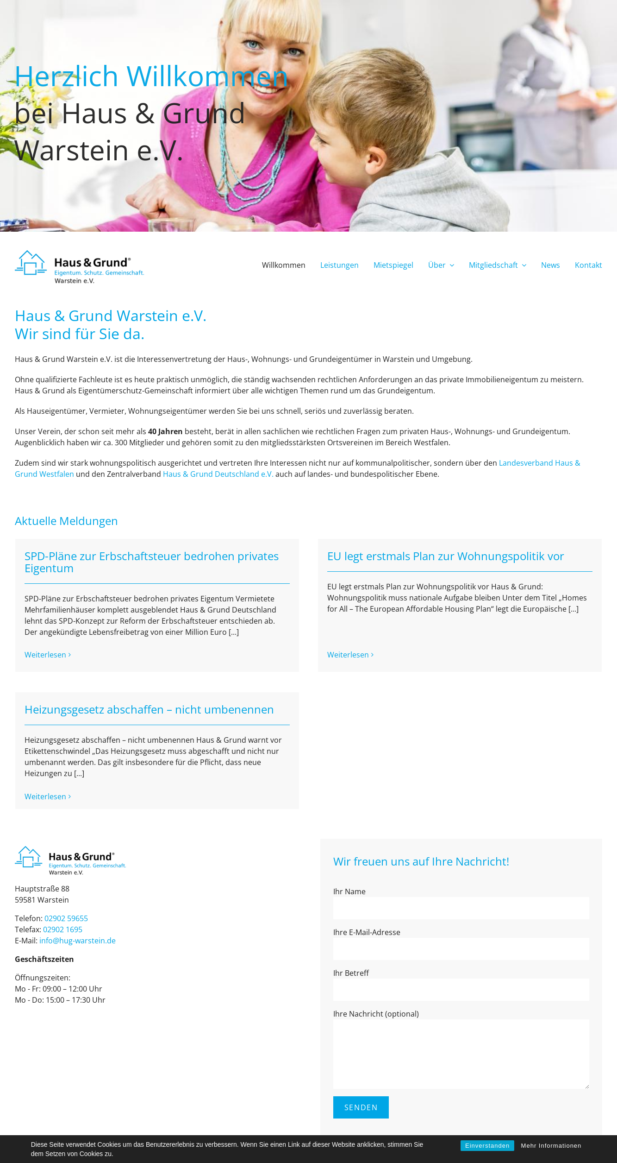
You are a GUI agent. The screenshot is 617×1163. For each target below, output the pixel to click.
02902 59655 (66, 888)
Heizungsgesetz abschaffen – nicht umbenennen (180, 697)
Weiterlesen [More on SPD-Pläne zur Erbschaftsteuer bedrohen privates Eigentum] (45, 655)
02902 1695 (62, 899)
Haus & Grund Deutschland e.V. (218, 474)
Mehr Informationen (551, 1145)
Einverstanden (487, 1145)
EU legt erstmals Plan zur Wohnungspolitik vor (438, 555)
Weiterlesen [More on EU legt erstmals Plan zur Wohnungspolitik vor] (340, 631)
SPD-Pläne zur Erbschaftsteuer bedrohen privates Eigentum (152, 561)
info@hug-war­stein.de (77, 910)
